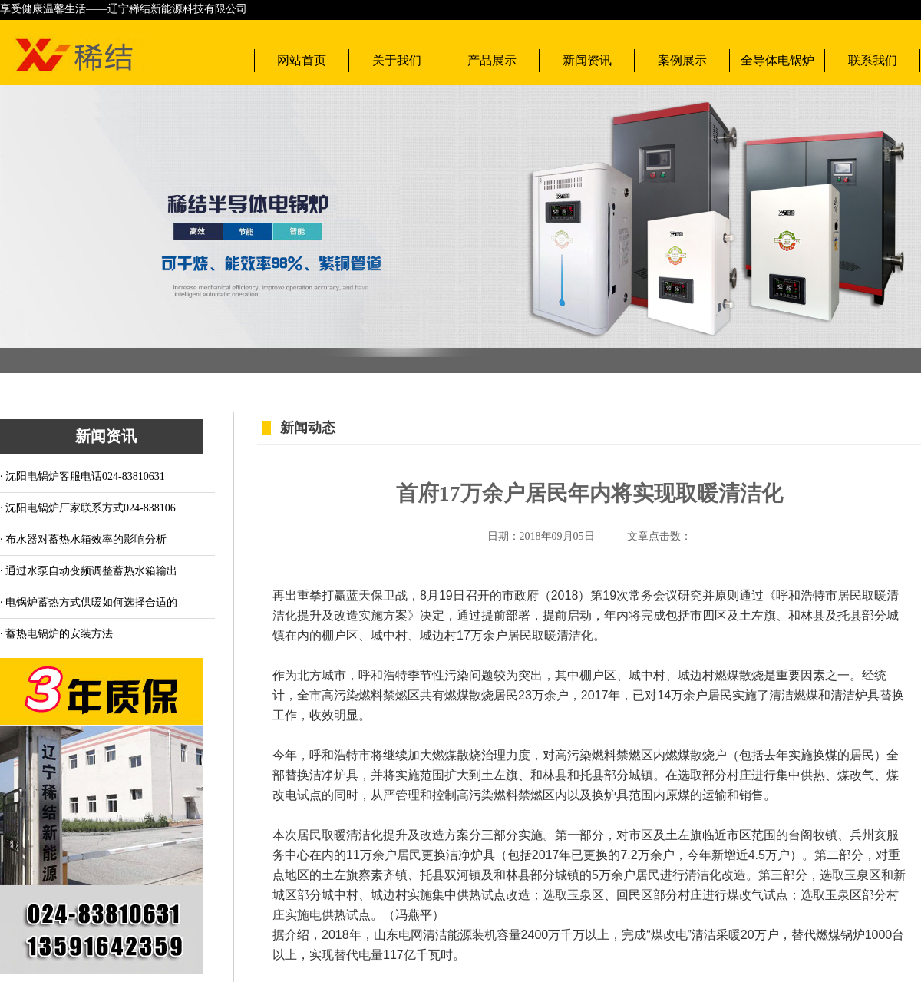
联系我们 (872, 60)
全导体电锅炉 (777, 60)
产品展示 (492, 60)
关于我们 (396, 60)
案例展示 (682, 60)
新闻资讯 (587, 60)
